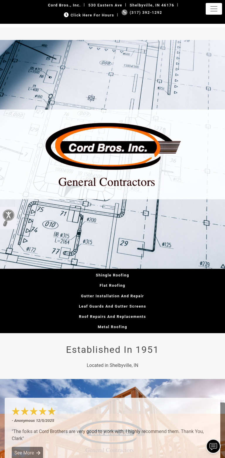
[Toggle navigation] (214, 9)
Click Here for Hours (88, 15)
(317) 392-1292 (142, 12)
